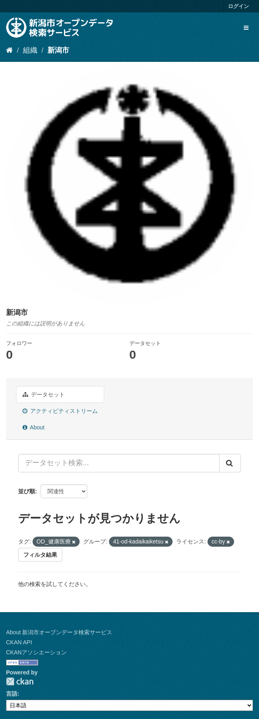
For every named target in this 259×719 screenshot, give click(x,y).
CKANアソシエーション (36, 652)
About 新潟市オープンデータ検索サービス (59, 632)
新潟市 (58, 50)
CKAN (19, 681)
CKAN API (19, 642)
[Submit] (230, 463)
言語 (11, 693)
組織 (30, 50)
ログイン (238, 6)
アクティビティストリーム (60, 411)
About (34, 427)
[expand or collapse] (246, 28)
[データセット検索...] (119, 463)
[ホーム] (9, 50)
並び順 (26, 491)
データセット (44, 394)
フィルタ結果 (40, 555)
